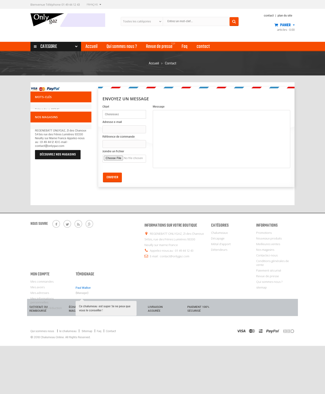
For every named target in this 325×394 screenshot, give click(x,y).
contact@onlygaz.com (174, 256)
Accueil (154, 63)
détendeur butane (47, 117)
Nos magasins (46, 141)
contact (269, 16)
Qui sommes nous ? (269, 282)
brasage (70, 123)
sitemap (261, 287)
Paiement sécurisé (268, 270)
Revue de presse (267, 276)
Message (159, 107)
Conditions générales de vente (272, 263)
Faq (99, 379)
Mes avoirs (37, 318)
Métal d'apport (221, 244)
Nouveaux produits (269, 238)
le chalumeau (68, 379)
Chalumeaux (219, 233)
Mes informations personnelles (42, 331)
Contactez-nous (267, 255)
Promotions (264, 233)
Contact (111, 379)
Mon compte (39, 305)
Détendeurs (219, 250)
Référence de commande (118, 137)
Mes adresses (39, 324)
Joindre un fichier (113, 151)
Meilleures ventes (268, 244)
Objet (105, 107)
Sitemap (86, 379)
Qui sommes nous (42, 379)
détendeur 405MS (47, 112)
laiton (66, 129)
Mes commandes (41, 313)
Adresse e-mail (112, 122)
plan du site (285, 16)
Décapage (218, 238)
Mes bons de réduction (46, 339)
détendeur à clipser (48, 123)
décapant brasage (47, 129)
